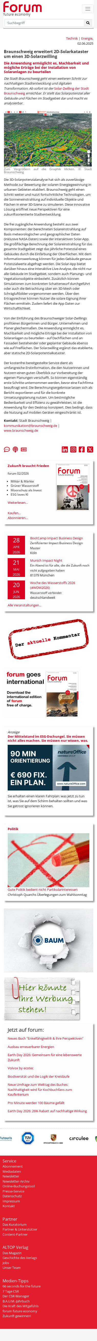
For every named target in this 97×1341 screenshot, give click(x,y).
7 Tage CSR (11, 1291)
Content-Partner (15, 1234)
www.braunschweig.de (21, 430)
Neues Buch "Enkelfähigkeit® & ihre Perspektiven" (45, 1038)
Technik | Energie (79, 38)
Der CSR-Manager (16, 1296)
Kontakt (9, 1206)
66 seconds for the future (22, 1286)
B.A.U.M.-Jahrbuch (16, 1301)
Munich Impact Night (46, 560)
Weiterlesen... (18, 502)
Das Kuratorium (15, 1224)
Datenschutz (12, 1196)
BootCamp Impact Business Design (56, 538)
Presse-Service (13, 1191)
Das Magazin (12, 1253)
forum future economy (20, 1311)
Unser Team (12, 1267)
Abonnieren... (18, 517)
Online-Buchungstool (19, 1186)
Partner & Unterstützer (20, 1229)
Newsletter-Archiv (16, 1181)
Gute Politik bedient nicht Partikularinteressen (43, 889)
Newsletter (11, 1176)
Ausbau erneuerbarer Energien (31, 1046)
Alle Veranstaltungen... (24, 605)
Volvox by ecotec (20, 1068)
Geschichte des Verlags (20, 1257)
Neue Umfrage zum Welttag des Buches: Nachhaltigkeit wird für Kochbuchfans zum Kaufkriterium (40, 1089)
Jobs (6, 1263)
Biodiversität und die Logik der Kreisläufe (38, 1076)
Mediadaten (12, 1171)
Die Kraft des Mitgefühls (21, 1306)
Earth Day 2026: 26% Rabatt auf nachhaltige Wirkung (47, 1111)
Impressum (11, 1201)
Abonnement (13, 1166)
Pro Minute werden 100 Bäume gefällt (36, 1103)
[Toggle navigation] (88, 9)
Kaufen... (14, 513)
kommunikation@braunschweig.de (30, 425)
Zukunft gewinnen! (17, 1316)
